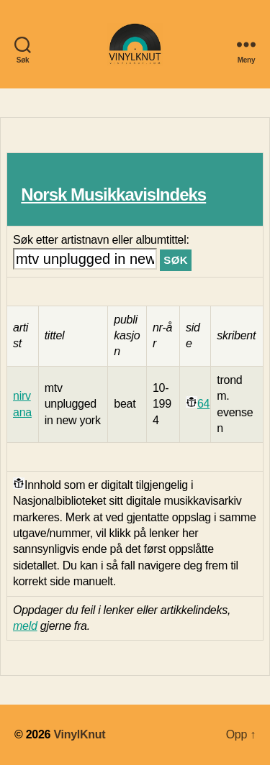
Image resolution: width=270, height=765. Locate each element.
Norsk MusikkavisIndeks (113, 194)
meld (25, 626)
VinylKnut (79, 734)
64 (203, 404)
